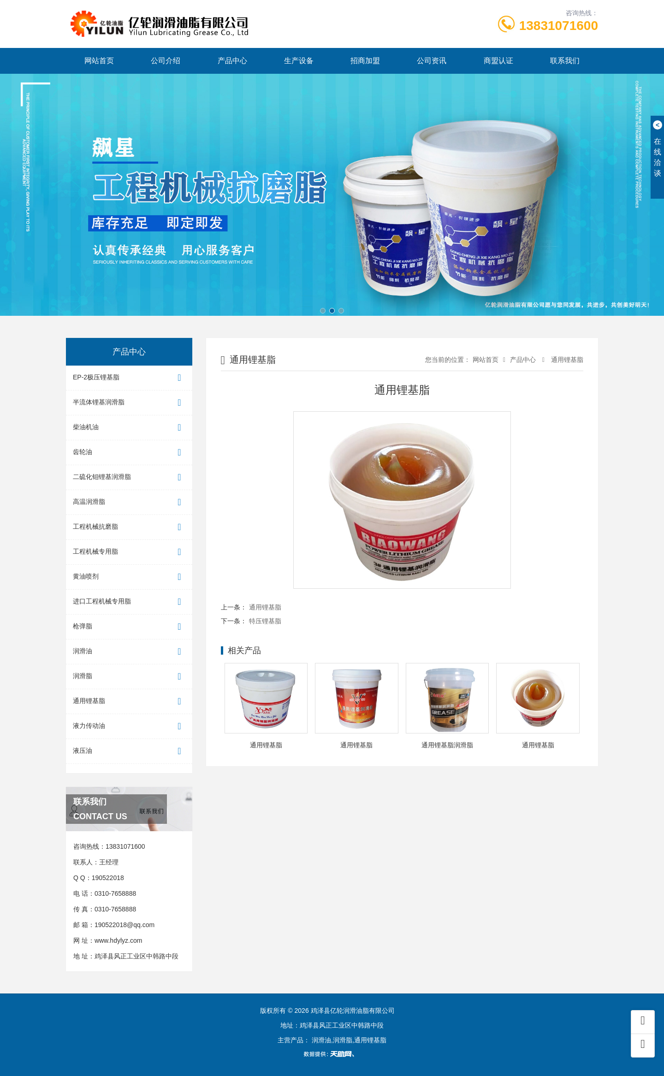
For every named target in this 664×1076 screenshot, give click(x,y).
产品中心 (232, 61)
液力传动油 (129, 726)
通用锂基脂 (129, 701)
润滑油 (129, 651)
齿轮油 (129, 452)
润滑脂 (129, 676)
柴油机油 (129, 427)
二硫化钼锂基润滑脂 (129, 477)
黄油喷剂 (129, 577)
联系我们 (565, 61)
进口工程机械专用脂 (129, 602)
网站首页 (99, 61)
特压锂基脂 (265, 621)
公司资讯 (431, 61)
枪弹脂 (129, 626)
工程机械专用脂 (129, 552)
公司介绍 (165, 61)
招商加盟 (365, 61)
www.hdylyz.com (118, 940)
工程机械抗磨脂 (129, 527)
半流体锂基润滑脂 (129, 402)
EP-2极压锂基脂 (129, 377)
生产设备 (299, 61)
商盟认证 (498, 61)
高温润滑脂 (129, 502)
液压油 (129, 751)
